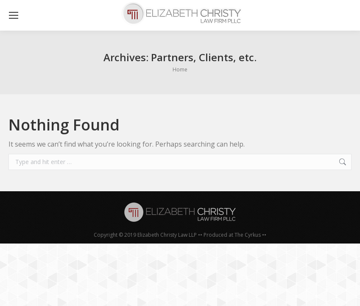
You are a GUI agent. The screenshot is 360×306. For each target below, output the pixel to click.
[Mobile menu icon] (13, 15)
